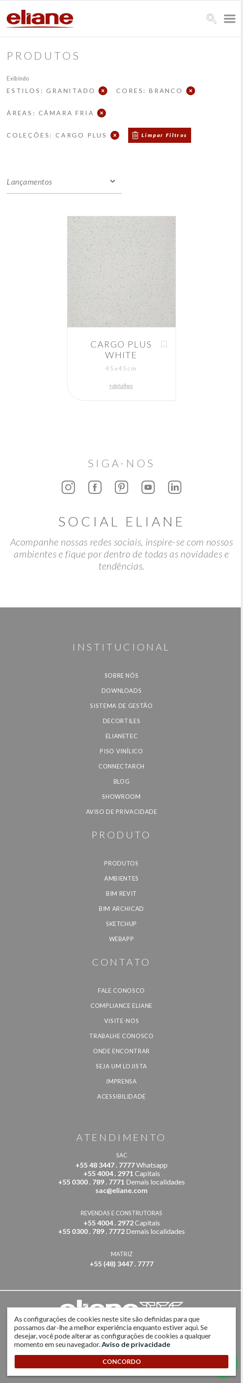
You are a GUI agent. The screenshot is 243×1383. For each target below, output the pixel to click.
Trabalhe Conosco (121, 1035)
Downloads (122, 690)
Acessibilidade (121, 1096)
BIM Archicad (121, 908)
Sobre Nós (122, 675)
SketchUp (121, 923)
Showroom (121, 796)
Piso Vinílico (121, 751)
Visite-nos (121, 1020)
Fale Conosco (121, 990)
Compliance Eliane (121, 1005)
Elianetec (122, 736)
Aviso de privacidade (121, 811)
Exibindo (18, 78)
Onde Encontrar (121, 1051)
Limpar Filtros (164, 135)
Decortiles (122, 720)
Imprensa (121, 1081)
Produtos (121, 863)
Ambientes (121, 878)
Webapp (121, 938)
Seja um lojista (121, 1066)
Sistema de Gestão (121, 705)
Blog (122, 781)
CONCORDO (121, 1361)
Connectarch (121, 766)
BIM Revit (121, 893)
